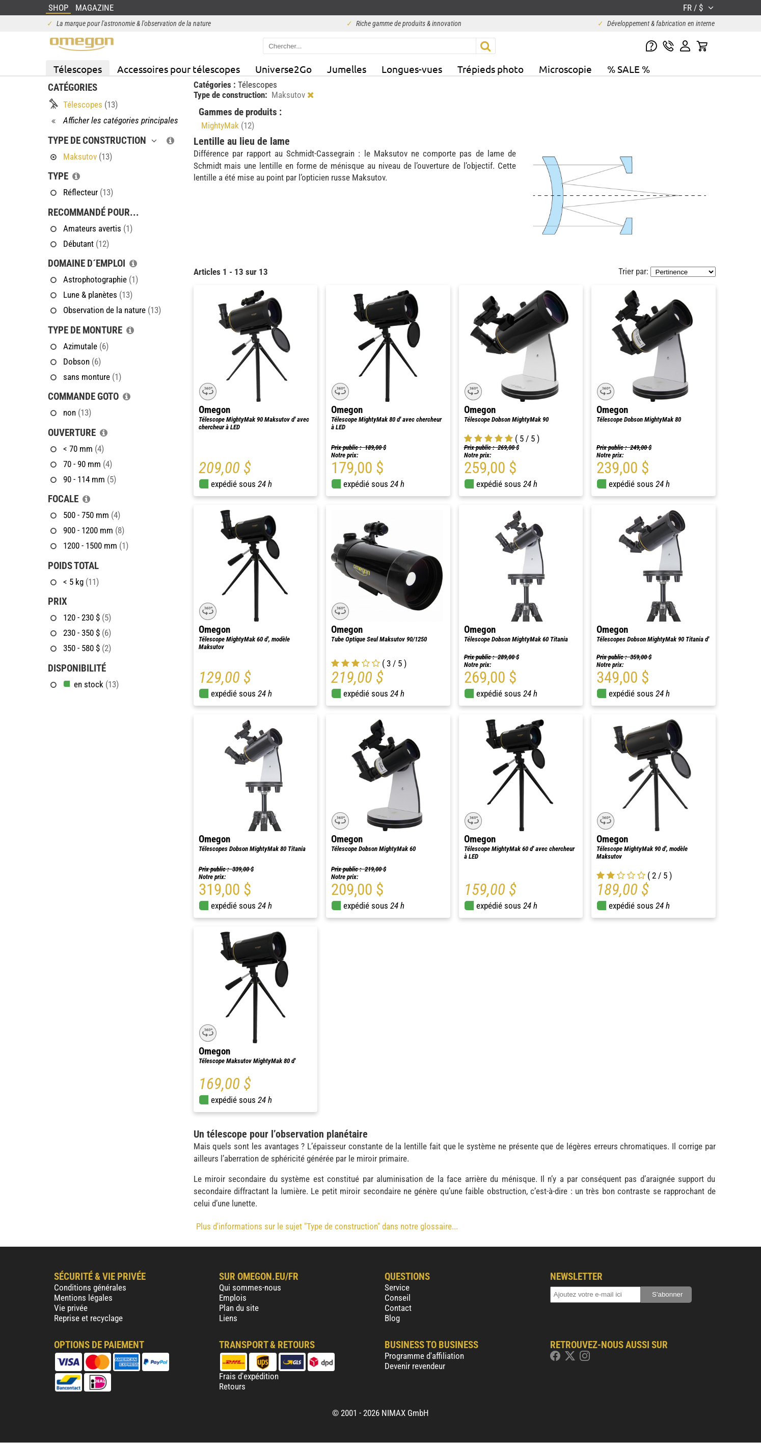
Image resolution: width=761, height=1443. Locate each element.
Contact (398, 1308)
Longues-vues (412, 69)
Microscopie (565, 69)
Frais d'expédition (249, 1376)
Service (397, 1287)
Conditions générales (90, 1287)
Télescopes (77, 69)
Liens (228, 1318)
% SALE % (628, 69)
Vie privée (71, 1308)
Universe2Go (283, 69)
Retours (232, 1386)
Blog (392, 1318)
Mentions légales (83, 1298)
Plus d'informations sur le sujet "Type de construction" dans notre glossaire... (327, 1226)
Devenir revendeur (415, 1366)
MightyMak (227, 125)
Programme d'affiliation (424, 1356)
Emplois (233, 1298)
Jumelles (346, 69)
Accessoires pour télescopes (178, 69)
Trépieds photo (490, 69)
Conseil (398, 1298)
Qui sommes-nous (250, 1287)
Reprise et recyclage (88, 1318)
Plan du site (239, 1308)
